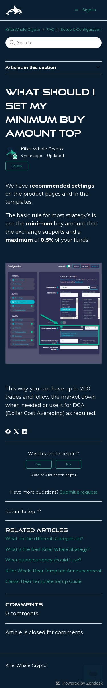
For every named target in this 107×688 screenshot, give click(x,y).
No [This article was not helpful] (68, 464)
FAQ (50, 29)
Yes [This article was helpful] (38, 464)
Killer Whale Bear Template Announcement (53, 570)
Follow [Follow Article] (16, 166)
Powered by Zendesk (82, 683)
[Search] (53, 42)
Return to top (23, 510)
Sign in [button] (89, 10)
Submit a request (78, 492)
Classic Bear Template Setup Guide (43, 581)
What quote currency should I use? (43, 560)
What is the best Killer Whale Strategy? (47, 549)
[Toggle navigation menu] (76, 9)
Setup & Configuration (81, 29)
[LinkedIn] (24, 431)
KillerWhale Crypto (22, 29)
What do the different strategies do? (44, 538)
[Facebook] (8, 431)
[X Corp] (16, 431)
